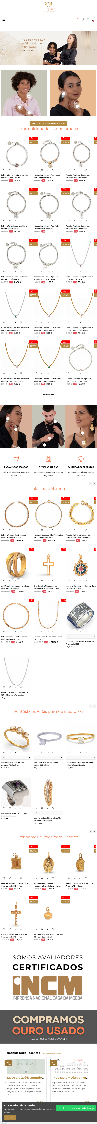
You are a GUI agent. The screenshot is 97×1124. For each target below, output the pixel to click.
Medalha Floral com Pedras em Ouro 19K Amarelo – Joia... (81, 587)
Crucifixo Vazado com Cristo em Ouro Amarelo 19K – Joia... (14, 936)
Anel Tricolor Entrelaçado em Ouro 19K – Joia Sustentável (15, 587)
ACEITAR (10, 1117)
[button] (2, 50)
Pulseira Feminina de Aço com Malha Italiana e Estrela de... (78, 176)
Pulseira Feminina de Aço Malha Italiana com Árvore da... (14, 278)
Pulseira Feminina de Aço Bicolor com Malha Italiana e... (47, 176)
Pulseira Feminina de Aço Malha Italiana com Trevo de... (14, 227)
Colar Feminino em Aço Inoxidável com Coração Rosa (79, 278)
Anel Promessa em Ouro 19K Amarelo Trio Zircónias (12, 764)
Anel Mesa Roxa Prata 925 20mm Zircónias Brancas (14, 815)
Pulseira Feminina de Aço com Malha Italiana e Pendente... (78, 227)
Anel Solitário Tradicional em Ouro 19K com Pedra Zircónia (79, 764)
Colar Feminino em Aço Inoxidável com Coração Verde (15, 329)
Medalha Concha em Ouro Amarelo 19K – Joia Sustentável (48, 936)
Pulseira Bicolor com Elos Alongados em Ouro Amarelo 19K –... (48, 536)
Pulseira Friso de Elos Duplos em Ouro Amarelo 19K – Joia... (14, 536)
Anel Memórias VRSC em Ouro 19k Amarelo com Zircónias (47, 819)
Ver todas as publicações (52, 1053)
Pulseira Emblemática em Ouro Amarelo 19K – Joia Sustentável (78, 536)
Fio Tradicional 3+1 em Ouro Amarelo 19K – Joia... (48, 638)
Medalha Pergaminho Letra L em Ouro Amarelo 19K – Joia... (14, 885)
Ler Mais (41, 1101)
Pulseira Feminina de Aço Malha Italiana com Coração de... (46, 227)
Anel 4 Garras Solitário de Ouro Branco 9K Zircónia (46, 764)
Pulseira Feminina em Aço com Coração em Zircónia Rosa (78, 380)
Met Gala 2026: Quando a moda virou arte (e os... (43, 1077)
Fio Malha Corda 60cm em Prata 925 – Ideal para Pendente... (14, 694)
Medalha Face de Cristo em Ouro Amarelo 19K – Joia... (79, 885)
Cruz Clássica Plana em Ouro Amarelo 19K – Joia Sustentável (46, 587)
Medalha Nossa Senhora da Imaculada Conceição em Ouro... (47, 885)
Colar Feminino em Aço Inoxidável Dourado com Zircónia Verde (47, 380)
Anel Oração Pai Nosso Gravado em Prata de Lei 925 (80, 643)
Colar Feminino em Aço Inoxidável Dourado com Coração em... (47, 329)
